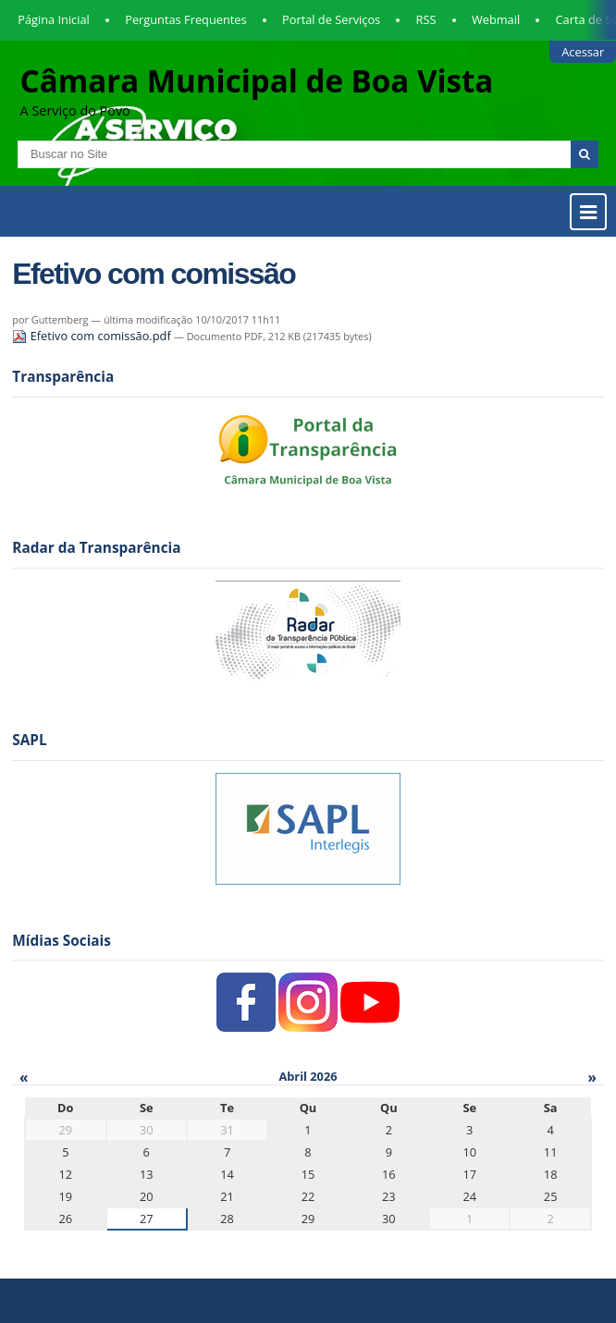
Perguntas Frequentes (185, 19)
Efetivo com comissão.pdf (93, 335)
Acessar (582, 51)
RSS (426, 19)
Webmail (496, 19)
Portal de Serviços (331, 19)
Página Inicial (54, 19)
